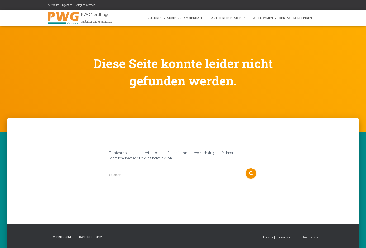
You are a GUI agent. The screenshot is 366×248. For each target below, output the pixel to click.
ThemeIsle (309, 237)
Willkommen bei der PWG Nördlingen (284, 18)
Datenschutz (90, 237)
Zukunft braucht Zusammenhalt (175, 18)
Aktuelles (53, 5)
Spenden (67, 5)
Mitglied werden (85, 5)
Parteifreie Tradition (227, 18)
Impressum (61, 237)
